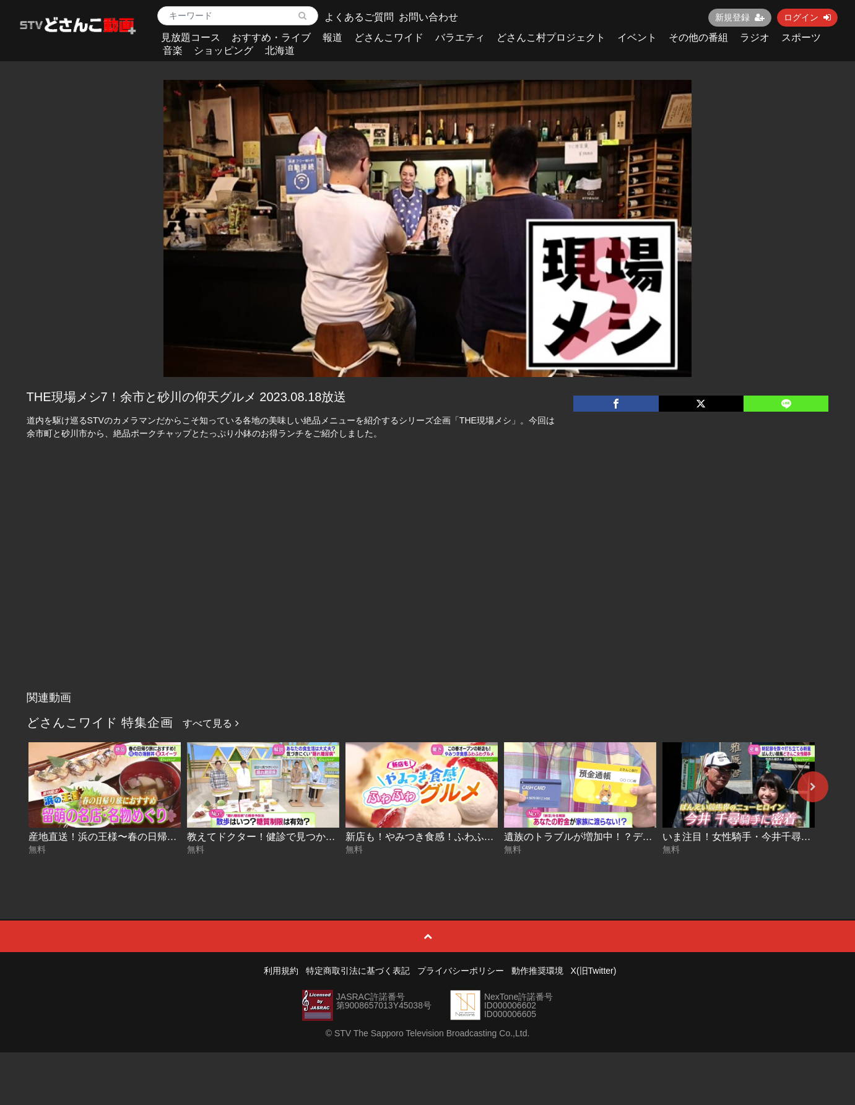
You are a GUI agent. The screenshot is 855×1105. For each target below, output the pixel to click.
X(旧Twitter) (594, 971)
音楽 (173, 50)
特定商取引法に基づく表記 (358, 971)
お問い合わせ (428, 17)
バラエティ (460, 37)
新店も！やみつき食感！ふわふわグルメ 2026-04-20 (461, 836)
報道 (332, 37)
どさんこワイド (388, 37)
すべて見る (210, 723)
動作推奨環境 (537, 971)
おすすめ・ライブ (271, 37)
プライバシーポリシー (460, 971)
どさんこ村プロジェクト (551, 37)
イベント (637, 37)
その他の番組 (698, 37)
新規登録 (740, 17)
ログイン (807, 17)
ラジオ (755, 37)
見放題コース (190, 37)
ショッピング (223, 50)
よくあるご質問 (359, 17)
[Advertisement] (427, 592)
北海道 (280, 50)
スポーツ (801, 37)
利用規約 (281, 971)
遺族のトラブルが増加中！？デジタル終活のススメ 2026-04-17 (644, 836)
